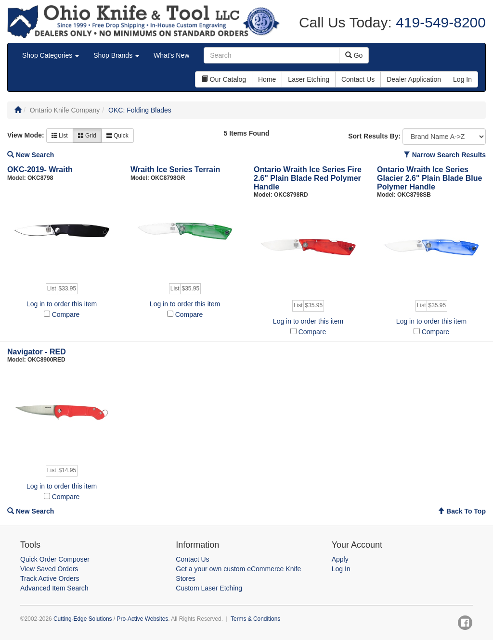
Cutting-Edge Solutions (82, 618)
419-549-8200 (439, 22)
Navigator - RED (36, 352)
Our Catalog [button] (223, 79)
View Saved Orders (49, 569)
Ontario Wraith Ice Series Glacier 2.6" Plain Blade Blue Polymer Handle (429, 177)
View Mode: (25, 135)
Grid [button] (87, 135)
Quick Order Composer (55, 559)
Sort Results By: (374, 136)
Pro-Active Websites (142, 618)
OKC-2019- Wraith (40, 169)
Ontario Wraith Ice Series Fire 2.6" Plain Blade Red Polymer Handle (308, 177)
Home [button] (267, 79)
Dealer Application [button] (414, 79)
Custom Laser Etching (209, 588)
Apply (340, 559)
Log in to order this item (61, 304)
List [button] (60, 135)
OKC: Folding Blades (139, 110)
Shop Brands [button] (116, 55)
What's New (171, 55)
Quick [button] (117, 135)
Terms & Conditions (255, 618)
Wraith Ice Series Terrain (175, 169)
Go (354, 55)
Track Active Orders (49, 578)
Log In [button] (462, 79)
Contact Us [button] (358, 79)
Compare (66, 314)
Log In (341, 569)
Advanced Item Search (54, 588)
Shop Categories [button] (50, 55)
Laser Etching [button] (308, 79)
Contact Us (192, 559)
